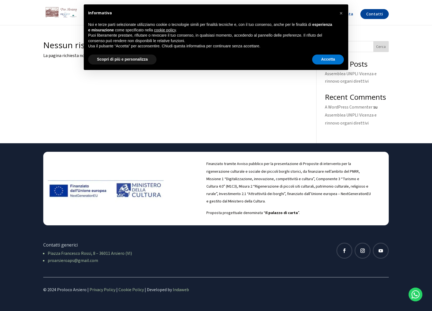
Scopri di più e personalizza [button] (122, 59)
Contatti (374, 14)
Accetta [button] (328, 59)
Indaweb (181, 290)
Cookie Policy (131, 290)
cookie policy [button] (165, 30)
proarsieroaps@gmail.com (73, 261)
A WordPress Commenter (348, 107)
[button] (341, 13)
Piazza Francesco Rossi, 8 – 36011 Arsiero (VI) (90, 253)
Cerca (381, 47)
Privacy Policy (102, 290)
